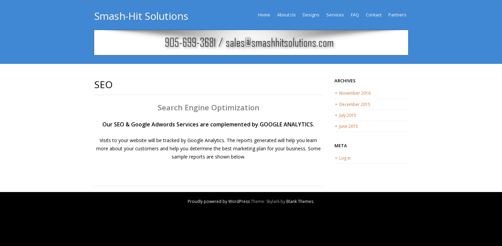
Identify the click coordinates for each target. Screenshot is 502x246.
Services (335, 15)
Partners (397, 15)
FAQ (355, 15)
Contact (374, 15)
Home (264, 15)
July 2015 (347, 115)
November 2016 (355, 93)
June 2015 (348, 126)
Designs (311, 15)
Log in (345, 158)
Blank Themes (299, 201)
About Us (286, 15)
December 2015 (354, 104)
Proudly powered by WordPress (219, 201)
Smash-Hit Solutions (141, 16)
